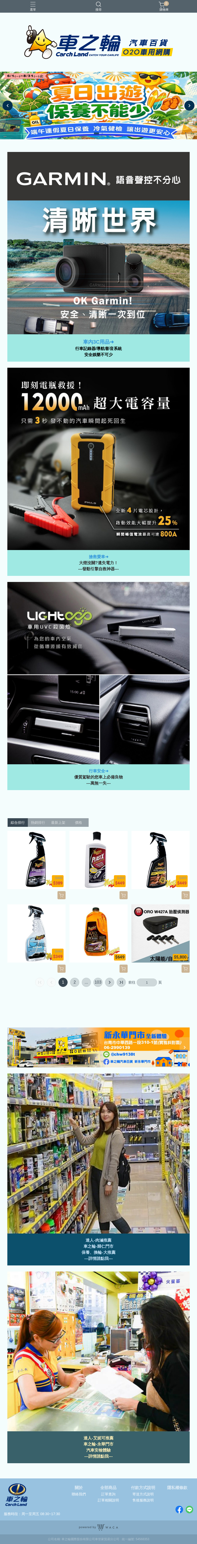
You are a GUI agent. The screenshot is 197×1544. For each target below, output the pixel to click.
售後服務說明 (143, 1500)
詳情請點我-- (99, 1258)
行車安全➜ (98, 771)
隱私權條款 (177, 1488)
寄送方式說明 (143, 1494)
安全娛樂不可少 (98, 355)
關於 (79, 1488)
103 (98, 982)
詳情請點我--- (100, 1456)
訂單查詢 (108, 1494)
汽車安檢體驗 (98, 1450)
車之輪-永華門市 (98, 1444)
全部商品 (108, 1488)
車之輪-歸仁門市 (98, 1246)
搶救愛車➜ (98, 557)
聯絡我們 (79, 1494)
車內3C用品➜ (98, 342)
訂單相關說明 (108, 1500)
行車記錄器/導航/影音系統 (98, 348)
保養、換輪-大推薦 (98, 1252)
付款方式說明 (143, 1488)
